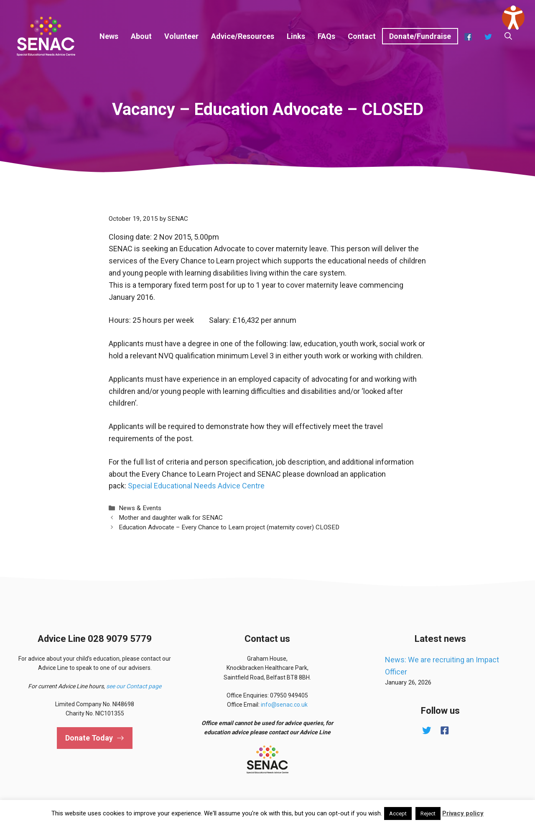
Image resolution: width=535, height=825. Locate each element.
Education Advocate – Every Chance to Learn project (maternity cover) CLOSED (229, 527)
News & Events (140, 508)
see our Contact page (133, 686)
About (141, 36)
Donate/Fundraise (420, 36)
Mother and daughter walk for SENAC (171, 517)
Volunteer (181, 36)
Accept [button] (398, 813)
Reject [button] (428, 813)
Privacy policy (463, 813)
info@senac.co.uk (284, 704)
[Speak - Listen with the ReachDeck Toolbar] (513, 17)
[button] (508, 36)
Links (296, 36)
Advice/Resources (242, 36)
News (108, 36)
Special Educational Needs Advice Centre (196, 485)
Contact (362, 36)
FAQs (326, 36)
